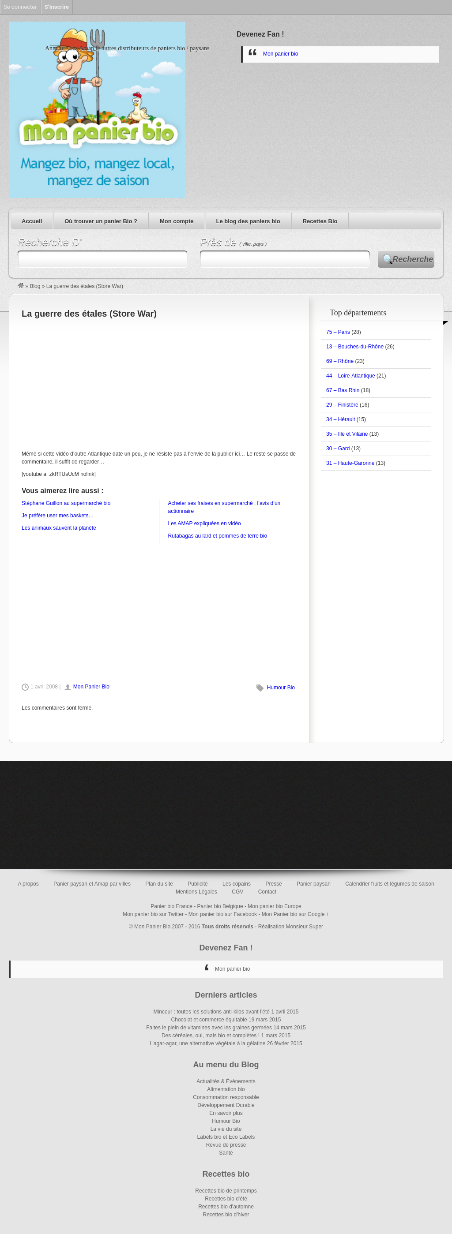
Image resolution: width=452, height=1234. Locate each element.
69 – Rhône (340, 361)
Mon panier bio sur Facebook (222, 914)
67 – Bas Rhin (342, 390)
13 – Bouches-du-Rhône (355, 347)
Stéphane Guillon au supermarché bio (66, 503)
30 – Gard (338, 448)
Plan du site (159, 884)
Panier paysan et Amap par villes (92, 884)
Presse (273, 884)
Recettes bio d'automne (226, 1207)
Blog (35, 286)
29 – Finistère (342, 405)
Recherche (412, 259)
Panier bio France (171, 906)
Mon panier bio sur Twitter (153, 914)
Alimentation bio (226, 1089)
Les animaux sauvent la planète (59, 528)
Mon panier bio (280, 54)
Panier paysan (314, 884)
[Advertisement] (159, 383)
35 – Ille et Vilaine (347, 434)
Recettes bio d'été (226, 1199)
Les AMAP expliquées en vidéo (204, 523)
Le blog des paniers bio (248, 221)
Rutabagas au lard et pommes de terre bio (217, 536)
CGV (237, 892)
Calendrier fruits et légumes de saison (389, 884)
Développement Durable (225, 1105)
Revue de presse (226, 1145)
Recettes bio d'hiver (226, 1215)
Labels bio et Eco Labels (226, 1137)
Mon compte (177, 221)
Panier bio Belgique (220, 906)
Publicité (197, 884)
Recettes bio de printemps (225, 1191)
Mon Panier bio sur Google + (295, 914)
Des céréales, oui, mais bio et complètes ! (211, 1035)
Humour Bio (281, 687)
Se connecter (20, 7)
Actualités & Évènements (225, 1081)
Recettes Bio (320, 221)
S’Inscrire (57, 7)
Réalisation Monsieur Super (290, 927)
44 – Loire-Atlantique (350, 376)
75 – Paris (338, 332)
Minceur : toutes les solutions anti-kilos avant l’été (212, 1012)
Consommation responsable (226, 1097)
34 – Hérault (340, 419)
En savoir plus (225, 1113)
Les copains (236, 884)
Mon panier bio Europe (274, 906)
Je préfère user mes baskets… (58, 515)
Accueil (32, 221)
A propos (28, 884)
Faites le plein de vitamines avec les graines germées (209, 1028)
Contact (267, 892)
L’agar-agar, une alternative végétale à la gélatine (207, 1043)
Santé (226, 1153)
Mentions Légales (196, 892)
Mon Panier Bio (91, 687)
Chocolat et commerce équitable (209, 1020)
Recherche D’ (50, 242)
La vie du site (226, 1129)
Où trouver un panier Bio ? (100, 221)
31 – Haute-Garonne (350, 463)
